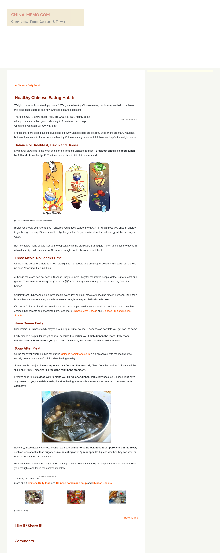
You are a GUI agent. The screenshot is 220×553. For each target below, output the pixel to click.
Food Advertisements (128, 119)
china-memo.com (30, 14)
